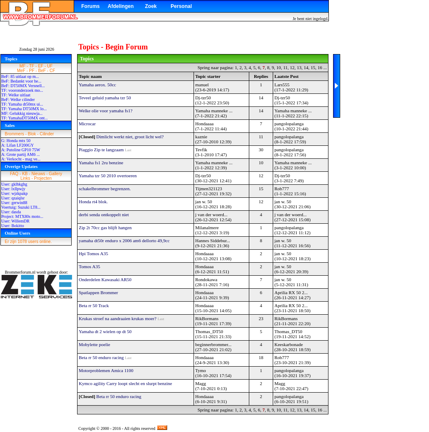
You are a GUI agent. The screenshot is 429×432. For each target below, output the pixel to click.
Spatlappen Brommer (98, 292)
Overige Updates (21, 166)
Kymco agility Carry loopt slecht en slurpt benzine (125, 383)
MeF (21, 70)
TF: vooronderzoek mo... (22, 90)
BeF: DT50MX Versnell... (23, 85)
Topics (11, 58)
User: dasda (11, 212)
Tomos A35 (89, 266)
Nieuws (38, 173)
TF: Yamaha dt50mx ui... (22, 104)
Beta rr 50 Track (94, 305)
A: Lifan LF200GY (17, 145)
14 (306, 67)
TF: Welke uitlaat (16, 95)
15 (313, 67)
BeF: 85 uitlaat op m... (20, 76)
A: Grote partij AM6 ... (20, 154)
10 (278, 67)
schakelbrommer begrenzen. (105, 188)
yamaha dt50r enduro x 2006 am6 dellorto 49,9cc (124, 240)
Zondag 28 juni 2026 (36, 49)
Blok (32, 134)
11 (285, 67)
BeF (42, 70)
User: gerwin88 (14, 202)
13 (299, 67)
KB (25, 173)
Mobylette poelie (94, 344)
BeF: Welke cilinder (18, 99)
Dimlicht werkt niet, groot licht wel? (130, 136)
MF (22, 66)
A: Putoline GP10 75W (20, 149)
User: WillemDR (15, 221)
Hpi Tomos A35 (93, 253)
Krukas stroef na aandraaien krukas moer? (117, 318)
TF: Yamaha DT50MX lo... (24, 108)
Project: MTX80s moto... (22, 216)
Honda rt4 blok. (93, 201)
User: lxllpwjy (13, 188)
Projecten (43, 178)
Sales (10, 125)
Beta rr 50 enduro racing (101, 357)
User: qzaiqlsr (13, 198)
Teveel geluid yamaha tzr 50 (105, 97)
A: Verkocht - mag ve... (20, 159)
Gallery (55, 173)
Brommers (14, 134)
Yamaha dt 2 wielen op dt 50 (105, 331)
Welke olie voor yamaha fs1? (105, 110)
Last (128, 150)
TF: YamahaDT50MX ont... (24, 118)
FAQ (14, 173)
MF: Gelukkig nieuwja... (22, 113)
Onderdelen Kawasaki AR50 (105, 279)
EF (41, 66)
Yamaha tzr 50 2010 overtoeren (108, 175)
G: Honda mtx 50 (16, 140)
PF (31, 70)
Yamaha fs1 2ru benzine (101, 162)
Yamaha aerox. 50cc (97, 84)
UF (49, 66)
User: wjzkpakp (14, 193)
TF (31, 66)
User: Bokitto (12, 225)
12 (292, 67)
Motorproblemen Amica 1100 (106, 370)
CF (52, 70)
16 (320, 67)
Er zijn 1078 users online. (28, 241)
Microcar (87, 123)
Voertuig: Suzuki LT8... (21, 207)
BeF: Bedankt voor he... (21, 81)
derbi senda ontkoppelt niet (104, 214)
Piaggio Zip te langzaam (101, 149)
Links (25, 178)
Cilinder (47, 134)
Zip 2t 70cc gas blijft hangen (105, 227)
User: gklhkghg (14, 184)
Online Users (17, 232)
